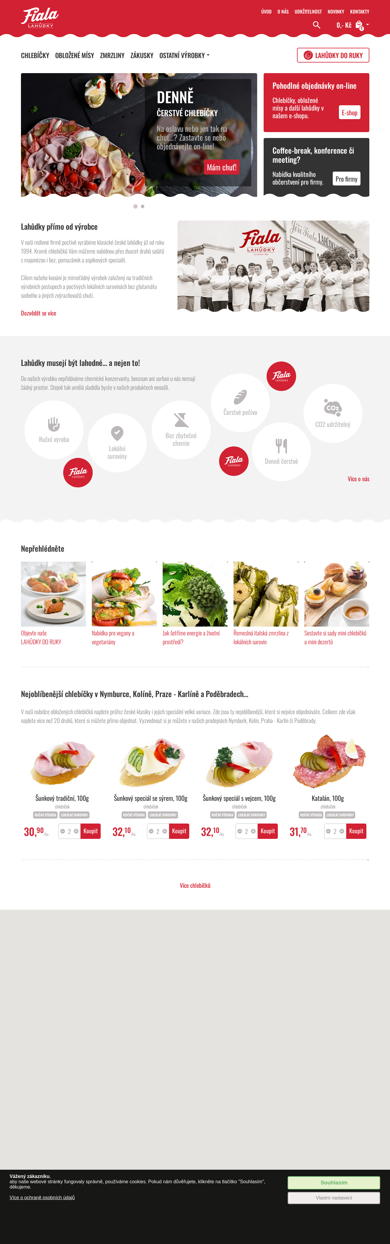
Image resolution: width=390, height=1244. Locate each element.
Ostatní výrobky (182, 55)
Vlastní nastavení (334, 1197)
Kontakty (359, 11)
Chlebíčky (35, 55)
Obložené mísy (74, 55)
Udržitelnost (308, 11)
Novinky (336, 11)
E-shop (350, 112)
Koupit (91, 830)
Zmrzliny (112, 55)
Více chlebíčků (195, 885)
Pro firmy (347, 178)
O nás (283, 11)
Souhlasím (334, 1183)
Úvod (266, 11)
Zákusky (142, 55)
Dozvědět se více (38, 312)
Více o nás (358, 478)
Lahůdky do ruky (339, 55)
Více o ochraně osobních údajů (42, 1197)
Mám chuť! (221, 167)
